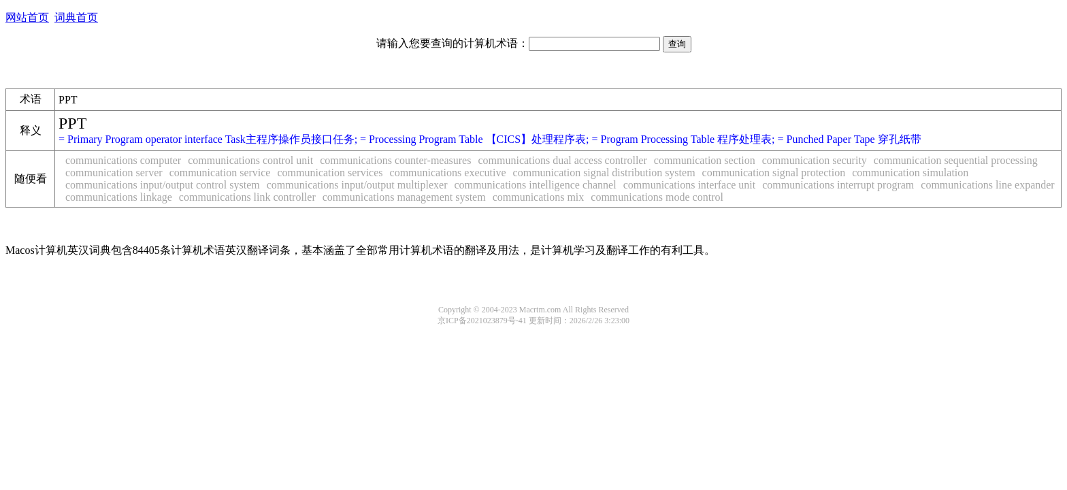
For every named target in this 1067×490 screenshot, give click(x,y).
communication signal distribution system (604, 172)
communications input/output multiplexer (357, 185)
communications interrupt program (838, 185)
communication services (329, 172)
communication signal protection (774, 172)
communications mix (539, 197)
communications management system (404, 197)
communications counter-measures (395, 160)
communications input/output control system (162, 185)
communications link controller (247, 197)
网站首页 (27, 17)
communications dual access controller (562, 160)
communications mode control (657, 197)
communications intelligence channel (536, 185)
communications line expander (987, 185)
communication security (814, 160)
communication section (704, 160)
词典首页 (76, 17)
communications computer (123, 160)
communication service (220, 172)
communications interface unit (689, 185)
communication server (114, 172)
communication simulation (910, 172)
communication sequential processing (956, 160)
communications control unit (250, 160)
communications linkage (118, 197)
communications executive (448, 172)
